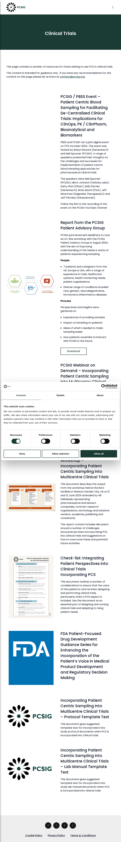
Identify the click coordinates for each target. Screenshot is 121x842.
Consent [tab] (21, 395)
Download (73, 351)
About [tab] (100, 395)
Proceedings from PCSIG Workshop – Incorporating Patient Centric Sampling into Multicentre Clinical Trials (84, 466)
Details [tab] (60, 395)
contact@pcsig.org (72, 77)
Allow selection (60, 453)
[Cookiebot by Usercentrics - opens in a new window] (103, 386)
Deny (22, 453)
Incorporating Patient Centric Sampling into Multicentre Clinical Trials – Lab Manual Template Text (84, 761)
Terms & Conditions (83, 835)
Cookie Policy (33, 835)
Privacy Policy (56, 835)
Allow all (99, 453)
